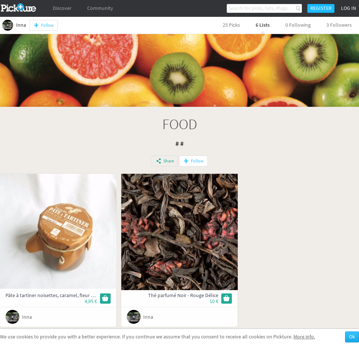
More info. (304, 336)
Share (168, 161)
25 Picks (231, 25)
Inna (27, 317)
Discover (62, 8)
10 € (214, 301)
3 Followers (339, 25)
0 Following (298, 25)
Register (321, 8)
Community (100, 8)
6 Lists (263, 25)
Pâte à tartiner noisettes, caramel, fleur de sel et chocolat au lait (74, 295)
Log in (348, 8)
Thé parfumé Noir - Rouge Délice (183, 295)
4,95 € (91, 301)
